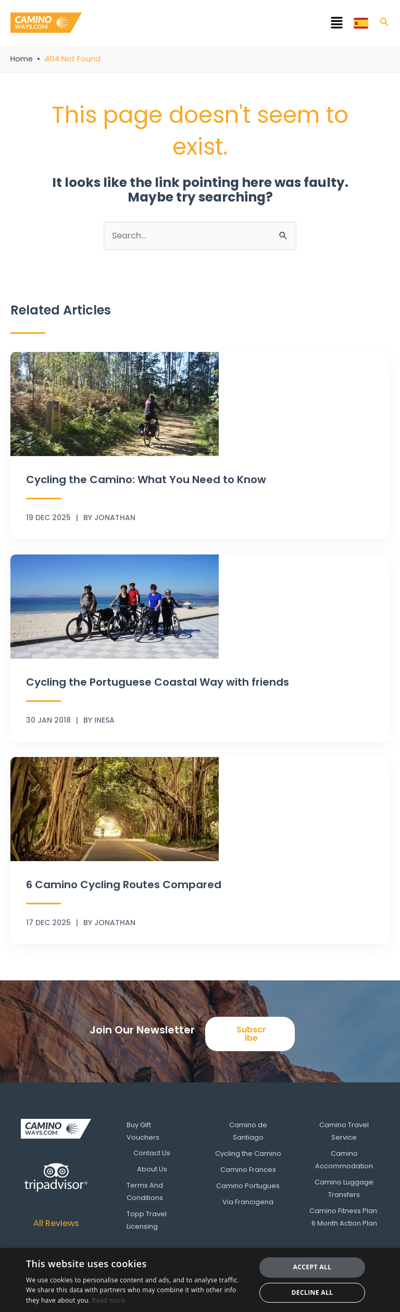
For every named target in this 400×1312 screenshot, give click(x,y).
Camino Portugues (248, 1185)
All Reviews (56, 1223)
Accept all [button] (312, 1267)
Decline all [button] (312, 1292)
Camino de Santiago (248, 1131)
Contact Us (151, 1153)
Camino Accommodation (344, 1159)
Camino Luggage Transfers (344, 1188)
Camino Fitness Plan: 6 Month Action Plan (344, 1216)
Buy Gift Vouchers (144, 1131)
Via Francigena (247, 1200)
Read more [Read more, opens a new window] (109, 1300)
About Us (152, 1169)
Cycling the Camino (248, 1153)
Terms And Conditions (146, 1191)
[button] (217, 24)
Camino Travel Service (344, 1131)
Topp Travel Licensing (148, 1219)
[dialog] (200, 1280)
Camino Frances (248, 1169)
